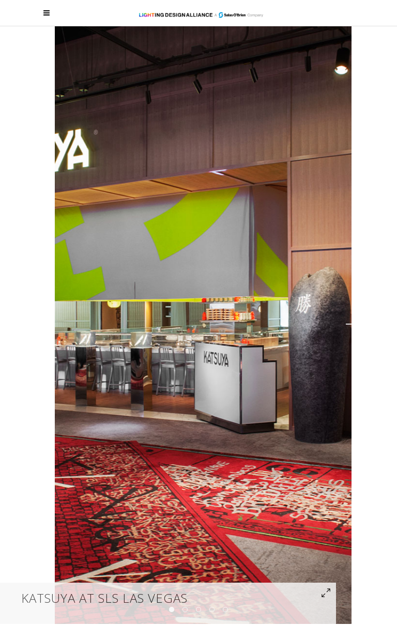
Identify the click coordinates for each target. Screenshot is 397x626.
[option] (203, 324)
